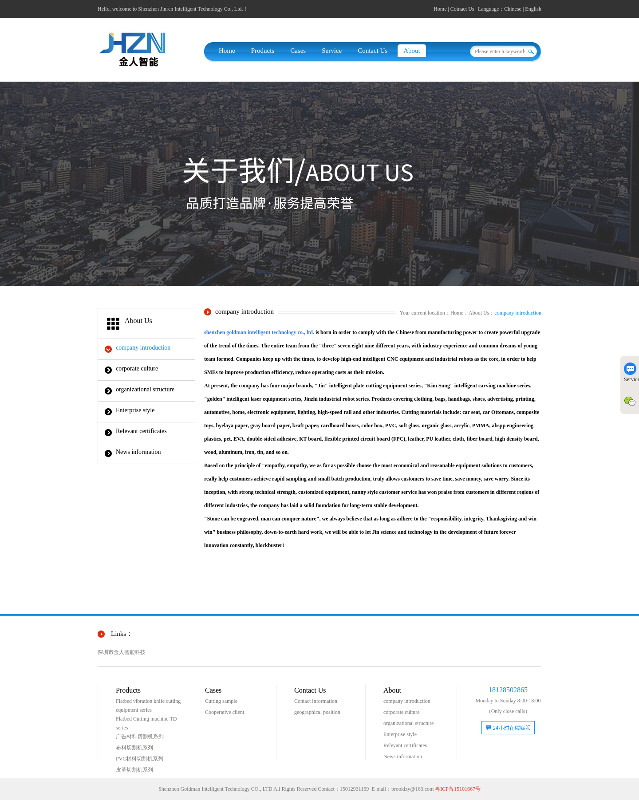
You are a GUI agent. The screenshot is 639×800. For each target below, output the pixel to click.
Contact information (315, 701)
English (533, 9)
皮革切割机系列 (134, 770)
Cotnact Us (462, 9)
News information (138, 452)
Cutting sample (221, 701)
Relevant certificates (141, 431)
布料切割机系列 (134, 748)
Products (263, 50)
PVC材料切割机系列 (139, 759)
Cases (298, 50)
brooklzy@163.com (412, 789)
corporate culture (137, 368)
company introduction (143, 347)
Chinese (512, 9)
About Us (479, 313)
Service (332, 50)
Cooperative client (224, 712)
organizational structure (145, 389)
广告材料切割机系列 (140, 736)
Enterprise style (135, 410)
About (411, 50)
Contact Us (372, 50)
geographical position (317, 712)
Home (440, 9)
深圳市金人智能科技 (122, 652)
